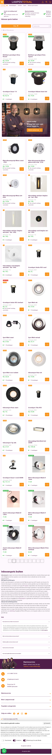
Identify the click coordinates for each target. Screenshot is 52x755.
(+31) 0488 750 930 (12, 673)
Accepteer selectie (26, 746)
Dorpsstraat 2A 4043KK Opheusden (12, 685)
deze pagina (45, 630)
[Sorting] (42, 26)
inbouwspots (22, 598)
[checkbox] (6, 740)
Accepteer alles (26, 751)
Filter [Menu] (15, 26)
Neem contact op (34, 130)
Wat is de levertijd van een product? (26, 636)
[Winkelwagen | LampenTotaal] (50, 2)
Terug (3, 5)
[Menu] (2, 2)
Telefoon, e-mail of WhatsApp (31, 666)
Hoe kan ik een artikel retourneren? (26, 621)
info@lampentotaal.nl (13, 679)
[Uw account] (43, 2)
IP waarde (25, 585)
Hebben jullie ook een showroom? (26, 642)
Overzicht (47, 723)
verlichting (12, 611)
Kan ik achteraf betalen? (26, 647)
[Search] (46, 2)
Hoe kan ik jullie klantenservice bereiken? (26, 653)
